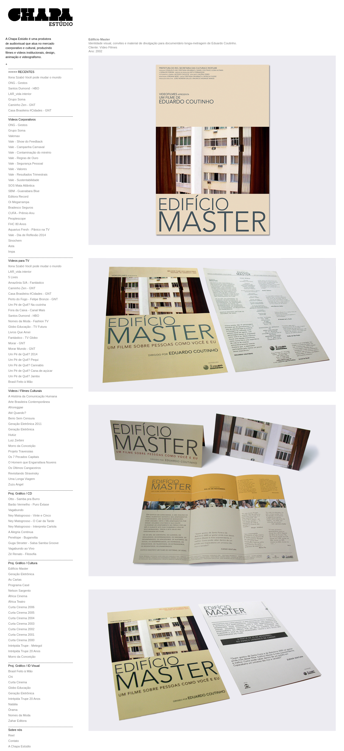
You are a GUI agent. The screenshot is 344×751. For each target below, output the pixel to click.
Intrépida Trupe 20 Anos (24, 651)
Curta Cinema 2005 (21, 612)
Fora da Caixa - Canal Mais (26, 310)
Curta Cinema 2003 (21, 623)
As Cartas (14, 579)
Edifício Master (18, 568)
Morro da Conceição (21, 445)
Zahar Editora (17, 720)
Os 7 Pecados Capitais (23, 456)
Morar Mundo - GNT (21, 348)
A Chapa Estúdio (19, 746)
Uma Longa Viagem (21, 478)
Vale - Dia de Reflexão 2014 (27, 235)
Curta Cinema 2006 (21, 607)
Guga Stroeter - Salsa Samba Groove (33, 543)
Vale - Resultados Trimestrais (28, 174)
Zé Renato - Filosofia (22, 554)
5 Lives (13, 277)
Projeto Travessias (20, 451)
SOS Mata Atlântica (21, 185)
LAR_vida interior (19, 93)
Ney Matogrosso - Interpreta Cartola (32, 526)
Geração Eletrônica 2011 (25, 423)
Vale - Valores (17, 169)
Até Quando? (17, 412)
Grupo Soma (16, 99)
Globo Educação (19, 687)
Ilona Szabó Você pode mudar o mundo (34, 77)
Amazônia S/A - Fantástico (26, 282)
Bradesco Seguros (20, 207)
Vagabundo (15, 510)
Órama (13, 709)
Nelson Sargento (19, 590)
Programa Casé (18, 585)
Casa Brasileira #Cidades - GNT (29, 110)
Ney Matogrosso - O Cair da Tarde (31, 521)
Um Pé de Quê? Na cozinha (27, 304)
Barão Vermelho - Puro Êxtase (28, 504)
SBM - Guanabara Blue (24, 191)
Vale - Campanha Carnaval (26, 147)
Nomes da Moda (19, 715)
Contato (13, 740)
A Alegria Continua (20, 532)
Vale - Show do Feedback (25, 141)
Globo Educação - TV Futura (27, 326)
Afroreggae (15, 407)
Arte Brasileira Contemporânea (29, 401)
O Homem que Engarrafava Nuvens (32, 462)
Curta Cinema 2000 (21, 640)
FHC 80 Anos (17, 224)
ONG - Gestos (17, 82)
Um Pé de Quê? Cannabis (25, 365)
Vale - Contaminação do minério (29, 152)
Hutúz (12, 434)
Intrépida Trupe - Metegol (25, 645)
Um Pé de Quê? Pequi (23, 359)
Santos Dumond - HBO (23, 88)
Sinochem (15, 240)
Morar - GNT (16, 343)
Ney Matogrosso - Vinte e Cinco (29, 515)
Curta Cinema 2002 (21, 629)
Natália (13, 704)
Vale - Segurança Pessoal (25, 163)
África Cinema (17, 596)
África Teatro (16, 601)
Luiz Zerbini (16, 440)
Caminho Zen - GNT (21, 104)
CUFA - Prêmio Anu (21, 213)
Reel (11, 735)
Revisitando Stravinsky (23, 473)
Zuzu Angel (15, 484)
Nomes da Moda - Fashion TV (28, 321)
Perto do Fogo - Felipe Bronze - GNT (33, 299)
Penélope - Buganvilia (23, 537)
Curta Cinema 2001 (21, 634)
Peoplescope (17, 218)
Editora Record (18, 196)
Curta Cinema (17, 682)
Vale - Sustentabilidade (23, 180)
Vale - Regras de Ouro (23, 158)
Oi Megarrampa (18, 202)
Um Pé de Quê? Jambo (24, 376)
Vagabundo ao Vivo (21, 548)
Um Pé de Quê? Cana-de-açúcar (30, 370)
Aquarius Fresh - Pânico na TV (28, 229)
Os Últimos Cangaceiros (24, 467)
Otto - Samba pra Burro (24, 499)
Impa (11, 251)
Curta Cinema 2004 (21, 618)
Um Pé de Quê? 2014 (22, 354)
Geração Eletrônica (21, 429)
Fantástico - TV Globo (23, 337)
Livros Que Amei (19, 332)
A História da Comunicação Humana (32, 396)
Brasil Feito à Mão (20, 381)
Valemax (14, 136)
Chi (10, 676)
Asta (11, 246)
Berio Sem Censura (21, 418)
